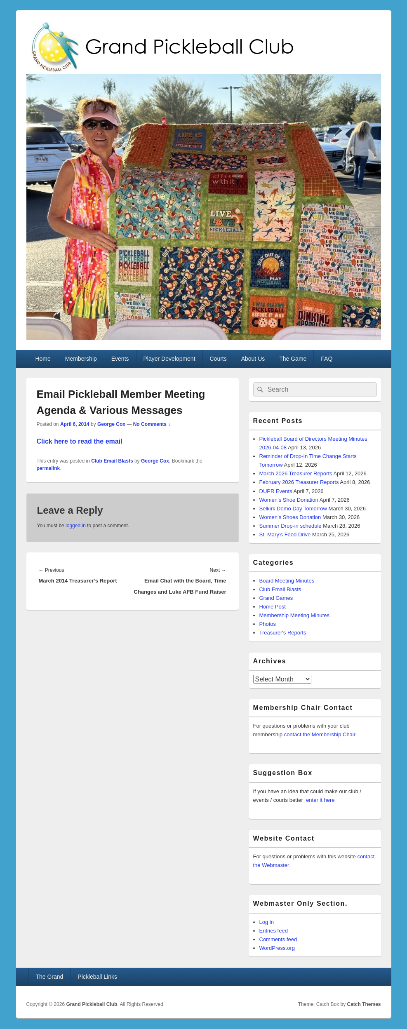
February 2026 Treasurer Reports (299, 482)
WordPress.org (277, 948)
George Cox (111, 424)
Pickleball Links (97, 976)
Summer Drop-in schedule (290, 526)
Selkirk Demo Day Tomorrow (293, 508)
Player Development (169, 358)
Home (42, 358)
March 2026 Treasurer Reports (295, 473)
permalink (48, 468)
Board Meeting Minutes (287, 581)
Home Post (272, 607)
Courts (217, 358)
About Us (253, 358)
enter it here (320, 800)
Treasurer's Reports (282, 633)
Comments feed (278, 939)
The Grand (49, 976)
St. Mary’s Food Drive (285, 534)
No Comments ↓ (152, 424)
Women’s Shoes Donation (290, 517)
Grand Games (276, 598)
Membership (81, 358)
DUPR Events (275, 491)
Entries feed (273, 931)
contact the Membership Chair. (320, 734)
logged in (76, 526)
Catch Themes (364, 1004)
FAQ (326, 358)
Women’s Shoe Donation (288, 500)
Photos (267, 624)
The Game (292, 358)
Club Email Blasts (112, 461)
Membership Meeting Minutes (294, 615)
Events (120, 358)
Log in (266, 922)
